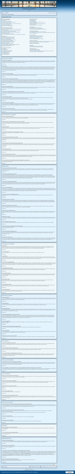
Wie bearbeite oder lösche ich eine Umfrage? (7, 40)
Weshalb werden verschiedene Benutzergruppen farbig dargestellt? (37, 23)
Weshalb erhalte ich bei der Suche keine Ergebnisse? (36, 36)
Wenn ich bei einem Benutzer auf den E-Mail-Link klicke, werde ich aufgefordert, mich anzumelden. (13, 34)
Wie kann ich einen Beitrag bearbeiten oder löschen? (8, 37)
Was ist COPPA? (4, 20)
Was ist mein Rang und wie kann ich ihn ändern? (8, 33)
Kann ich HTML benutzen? (5, 49)
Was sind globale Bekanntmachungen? (6, 51)
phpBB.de (53, 138)
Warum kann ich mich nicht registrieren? (7, 21)
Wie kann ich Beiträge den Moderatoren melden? (8, 43)
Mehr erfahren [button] (35, 472)
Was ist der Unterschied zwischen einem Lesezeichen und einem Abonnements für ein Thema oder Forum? (42, 41)
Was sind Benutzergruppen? (33, 21)
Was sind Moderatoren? (32, 20)
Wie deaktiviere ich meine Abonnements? (34, 43)
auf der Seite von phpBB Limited (26, 441)
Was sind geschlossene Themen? (6, 53)
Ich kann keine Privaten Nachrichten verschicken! (35, 27)
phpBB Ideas (38, 446)
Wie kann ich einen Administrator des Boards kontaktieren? (37, 51)
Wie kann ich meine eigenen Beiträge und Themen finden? (36, 38)
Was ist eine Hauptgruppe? (33, 24)
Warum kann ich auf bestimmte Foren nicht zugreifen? (8, 41)
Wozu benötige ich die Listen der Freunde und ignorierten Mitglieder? (38, 31)
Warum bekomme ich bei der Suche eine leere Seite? (36, 37)
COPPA (44, 79)
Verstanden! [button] (70, 472)
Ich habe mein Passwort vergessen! (6, 24)
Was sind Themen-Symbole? (5, 54)
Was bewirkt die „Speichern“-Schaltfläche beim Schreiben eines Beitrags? (10, 44)
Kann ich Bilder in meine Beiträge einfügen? (7, 50)
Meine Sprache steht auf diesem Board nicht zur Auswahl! (9, 31)
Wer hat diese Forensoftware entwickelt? (34, 49)
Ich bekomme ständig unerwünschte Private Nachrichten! (36, 28)
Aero (26, 469)
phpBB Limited (47, 138)
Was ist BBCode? (4, 48)
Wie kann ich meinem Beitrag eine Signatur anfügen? (8, 38)
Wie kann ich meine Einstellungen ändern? (7, 28)
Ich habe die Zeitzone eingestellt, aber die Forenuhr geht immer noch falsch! (11, 30)
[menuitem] (7, 13)
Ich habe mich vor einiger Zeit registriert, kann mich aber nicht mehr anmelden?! (11, 23)
